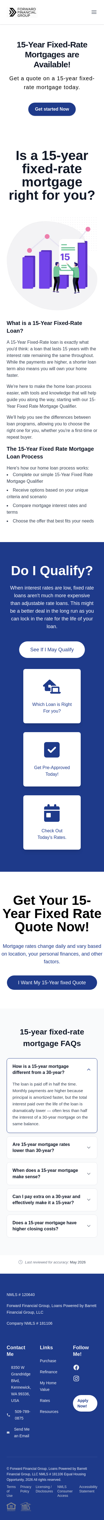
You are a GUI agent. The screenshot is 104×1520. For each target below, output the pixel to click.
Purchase (48, 1361)
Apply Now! (82, 1403)
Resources (49, 1411)
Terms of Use (11, 1491)
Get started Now (52, 109)
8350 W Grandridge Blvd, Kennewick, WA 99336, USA (21, 1384)
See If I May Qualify (52, 649)
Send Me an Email (22, 1432)
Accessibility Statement (88, 1489)
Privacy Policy (25, 1489)
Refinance (48, 1372)
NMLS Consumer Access (65, 1491)
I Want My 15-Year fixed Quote (52, 982)
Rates (45, 1400)
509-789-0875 (22, 1414)
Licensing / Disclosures (44, 1489)
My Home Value (48, 1386)
